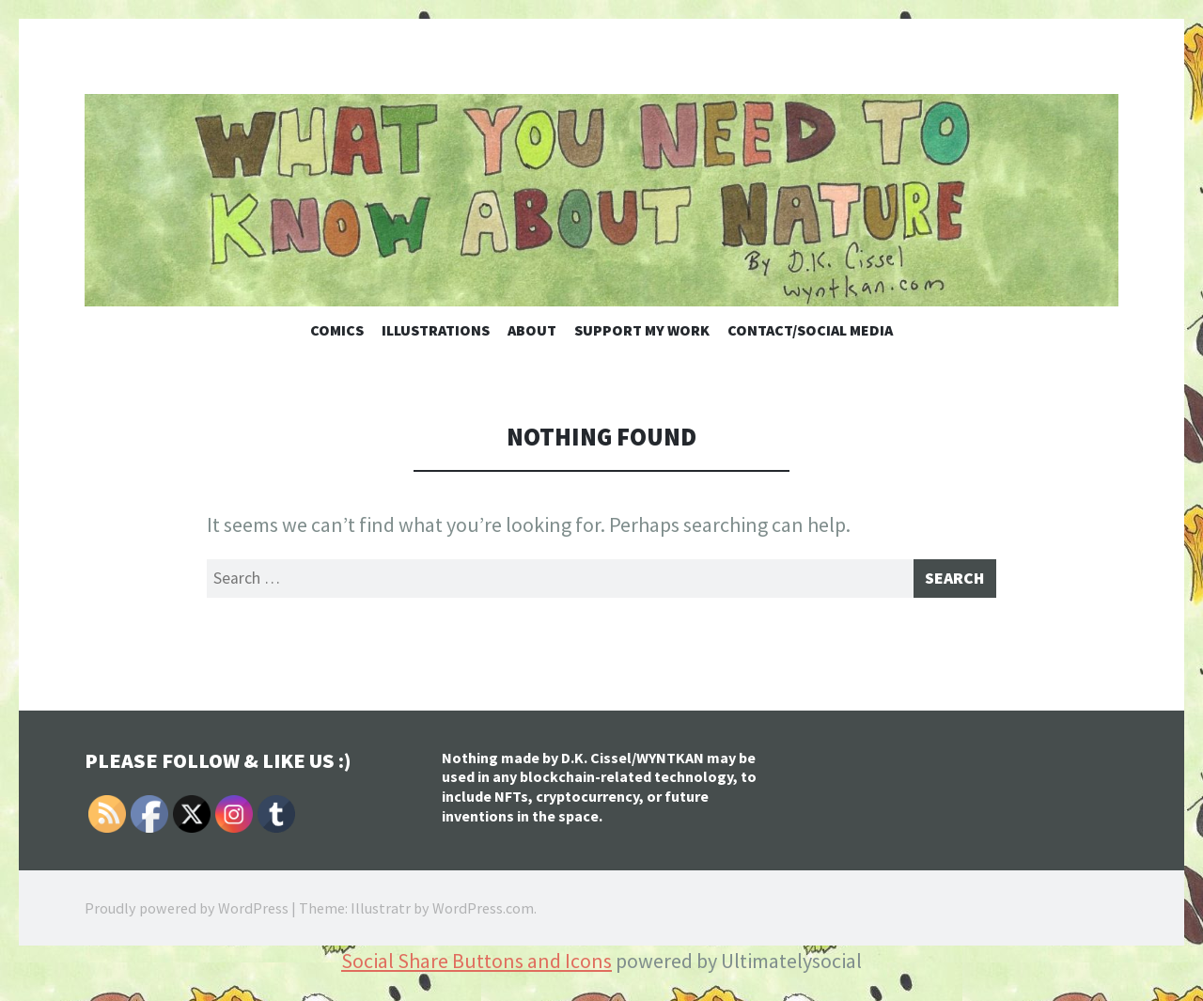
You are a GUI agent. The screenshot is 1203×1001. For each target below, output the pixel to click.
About (532, 330)
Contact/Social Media (810, 330)
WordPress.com (483, 913)
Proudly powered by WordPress (187, 913)
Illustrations (436, 330)
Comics (337, 330)
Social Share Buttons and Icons (476, 966)
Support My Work (642, 330)
